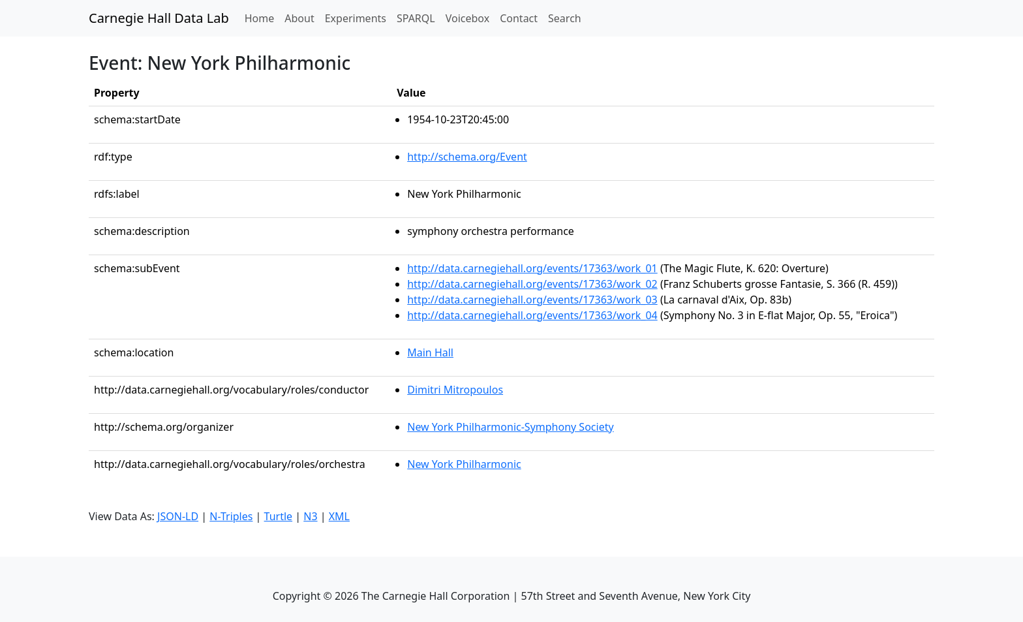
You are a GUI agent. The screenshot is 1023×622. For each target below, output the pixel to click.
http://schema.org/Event (467, 156)
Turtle (278, 516)
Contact (519, 18)
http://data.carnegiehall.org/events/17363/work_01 (532, 268)
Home (262, 17)
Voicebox (467, 18)
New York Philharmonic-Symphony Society (510, 427)
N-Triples (230, 516)
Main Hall (430, 352)
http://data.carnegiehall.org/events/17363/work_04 (532, 315)
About (299, 18)
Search (564, 18)
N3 (310, 516)
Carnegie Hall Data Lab (159, 18)
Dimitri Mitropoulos (455, 389)
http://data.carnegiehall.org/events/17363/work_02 (532, 284)
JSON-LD (177, 516)
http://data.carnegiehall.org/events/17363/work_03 (532, 299)
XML (339, 516)
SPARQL (416, 18)
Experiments (355, 18)
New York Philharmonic (464, 464)
